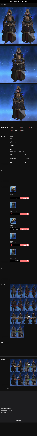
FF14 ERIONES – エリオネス (6, 426)
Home (18, 402)
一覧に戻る (6, 402)
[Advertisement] (18, 129)
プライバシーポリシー (5, 430)
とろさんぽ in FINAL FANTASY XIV (7, 428)
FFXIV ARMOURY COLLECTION (18, 1)
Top (31, 402)
